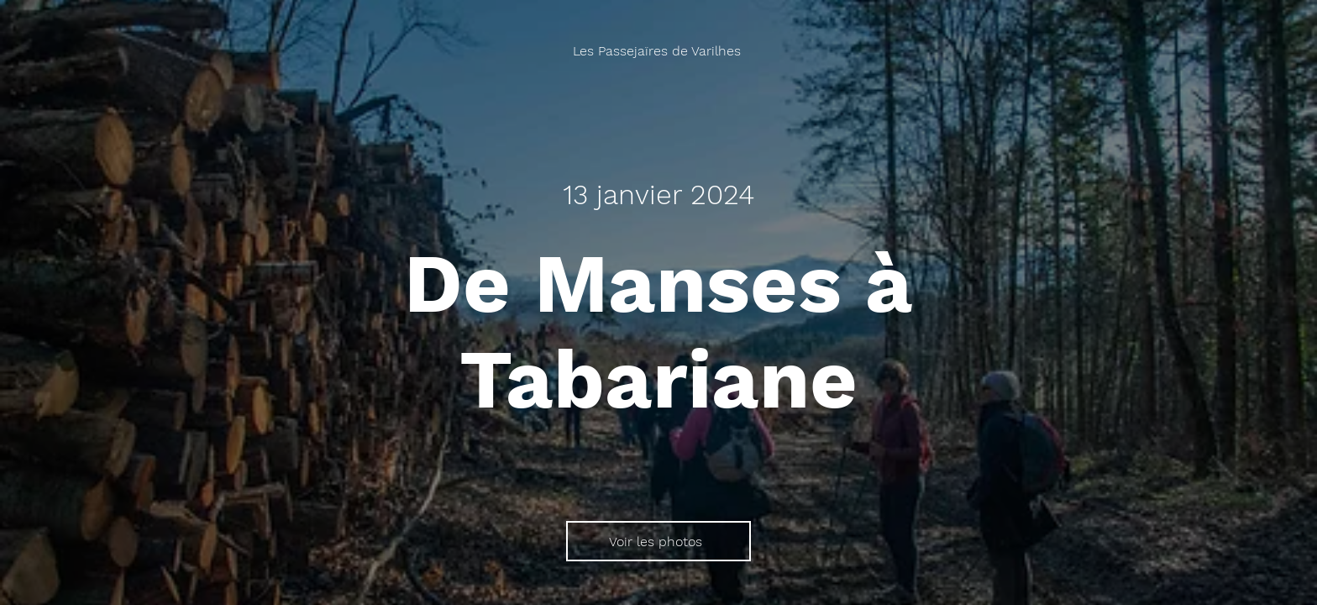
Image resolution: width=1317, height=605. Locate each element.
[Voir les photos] (658, 541)
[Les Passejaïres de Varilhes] (658, 51)
